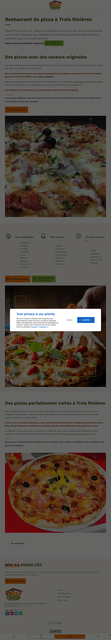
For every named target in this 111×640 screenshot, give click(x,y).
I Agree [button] (86, 320)
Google (34, 327)
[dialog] (55, 320)
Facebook (43, 327)
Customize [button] (69, 320)
